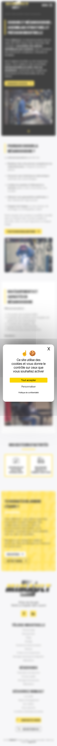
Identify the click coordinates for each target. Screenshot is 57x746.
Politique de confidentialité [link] (29, 392)
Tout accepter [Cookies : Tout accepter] (28, 380)
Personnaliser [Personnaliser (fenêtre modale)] (28, 386)
